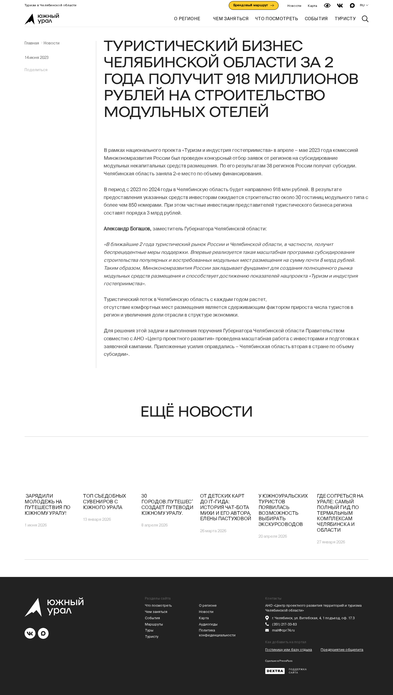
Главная (32, 43)
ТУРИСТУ (345, 18)
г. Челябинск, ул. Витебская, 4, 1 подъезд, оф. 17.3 (313, 618)
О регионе (187, 18)
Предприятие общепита (342, 650)
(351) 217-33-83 (284, 624)
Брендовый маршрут (253, 5)
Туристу (151, 636)
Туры (149, 630)
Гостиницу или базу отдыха (288, 650)
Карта (312, 6)
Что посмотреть (158, 605)
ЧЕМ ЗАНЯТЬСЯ (231, 18)
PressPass (285, 660)
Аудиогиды (208, 624)
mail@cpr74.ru (283, 630)
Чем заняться (156, 612)
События (152, 618)
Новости (294, 6)
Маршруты (154, 624)
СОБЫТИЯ (316, 18)
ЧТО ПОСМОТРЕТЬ (276, 18)
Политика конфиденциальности (217, 632)
